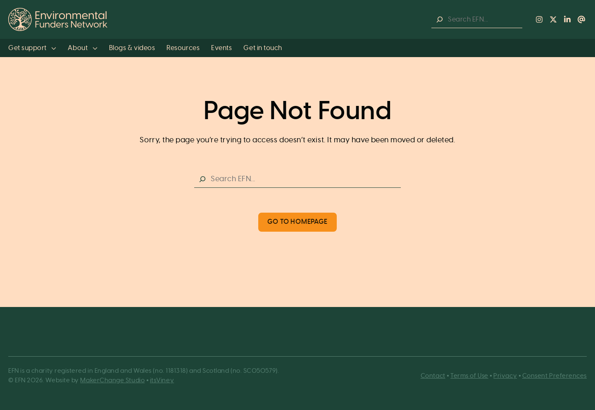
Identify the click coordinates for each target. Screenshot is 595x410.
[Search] (439, 19)
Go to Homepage (297, 221)
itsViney (162, 380)
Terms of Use (469, 376)
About (82, 48)
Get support (32, 48)
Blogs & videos (132, 48)
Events (221, 48)
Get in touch (262, 48)
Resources (183, 48)
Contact (433, 376)
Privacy (505, 376)
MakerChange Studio (112, 380)
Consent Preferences (554, 376)
